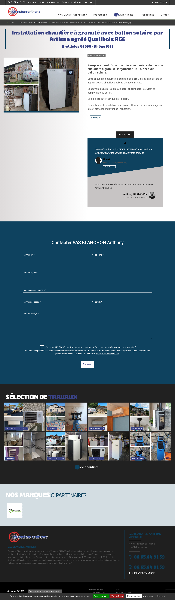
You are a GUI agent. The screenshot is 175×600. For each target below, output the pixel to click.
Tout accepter (100, 596)
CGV (117, 590)
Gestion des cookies (96, 592)
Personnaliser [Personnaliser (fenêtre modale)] (134, 596)
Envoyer (87, 364)
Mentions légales (95, 590)
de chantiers (89, 467)
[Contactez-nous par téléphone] (159, 2)
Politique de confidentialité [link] (154, 596)
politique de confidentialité (107, 354)
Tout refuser (117, 596)
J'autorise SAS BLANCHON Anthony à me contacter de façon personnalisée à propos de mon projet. (88, 347)
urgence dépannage (143, 573)
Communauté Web (123, 592)
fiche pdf (96, 118)
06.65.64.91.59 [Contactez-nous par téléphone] (149, 556)
